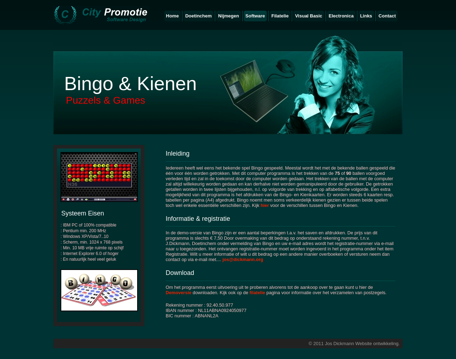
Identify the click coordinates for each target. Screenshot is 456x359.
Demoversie (178, 292)
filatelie (257, 292)
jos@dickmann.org (242, 259)
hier (264, 205)
